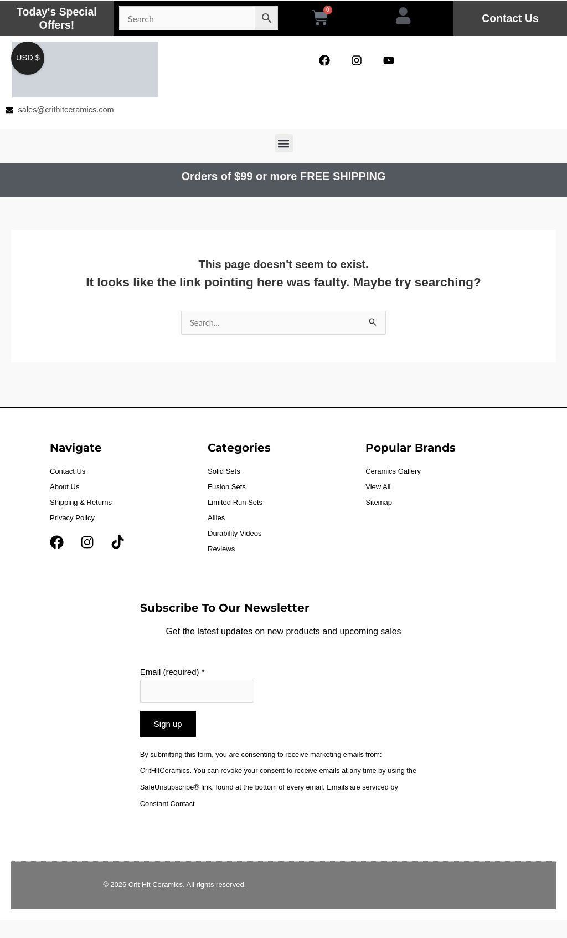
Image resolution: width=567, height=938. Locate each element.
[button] (284, 144)
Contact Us (510, 18)
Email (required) (172, 673)
